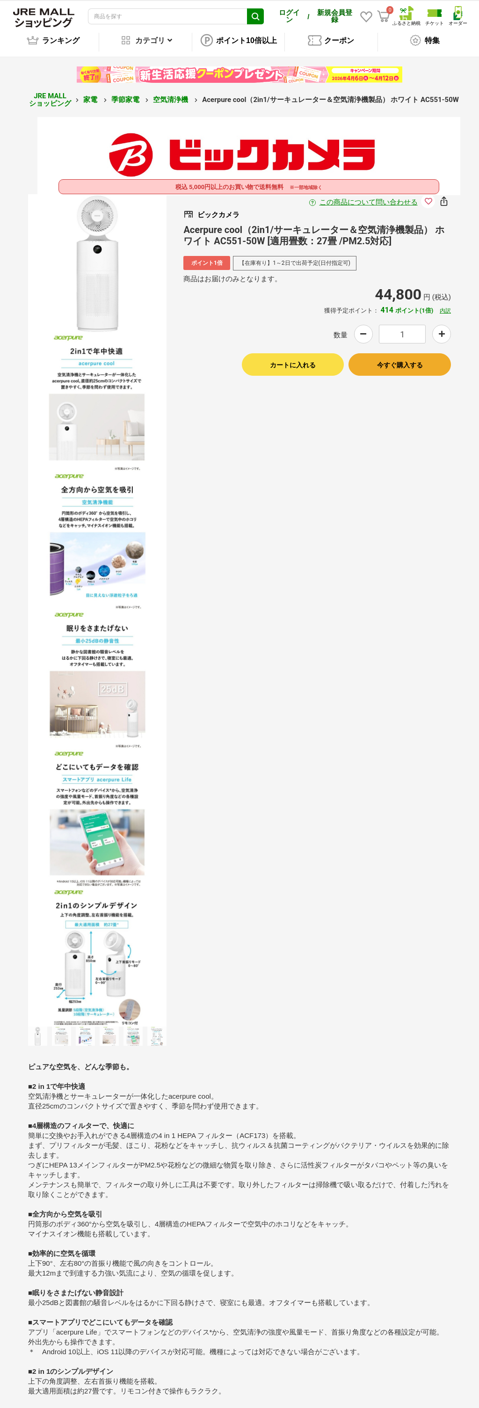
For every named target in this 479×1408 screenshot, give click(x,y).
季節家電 (126, 93)
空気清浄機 (171, 93)
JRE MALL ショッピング (50, 93)
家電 (91, 93)
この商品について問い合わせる (368, 196)
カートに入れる (293, 359)
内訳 (445, 304)
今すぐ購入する (400, 359)
